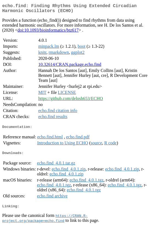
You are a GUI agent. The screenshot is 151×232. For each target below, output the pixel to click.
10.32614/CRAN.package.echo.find (69, 66)
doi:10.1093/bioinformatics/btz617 (48, 32)
